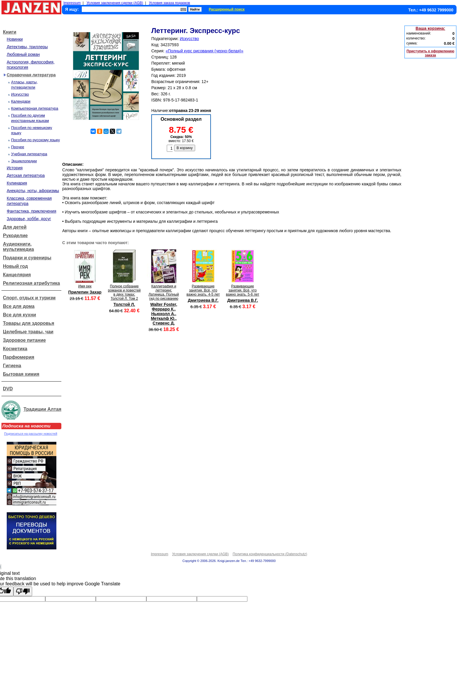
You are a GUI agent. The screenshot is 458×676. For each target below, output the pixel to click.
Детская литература (26, 175)
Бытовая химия (21, 374)
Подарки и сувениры (27, 257)
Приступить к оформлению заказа (430, 53)
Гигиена (12, 365)
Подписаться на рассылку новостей (30, 433)
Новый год (15, 266)
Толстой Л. (124, 304)
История (14, 167)
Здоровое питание (24, 340)
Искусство (20, 94)
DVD (8, 388)
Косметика (15, 348)
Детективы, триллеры (27, 46)
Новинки (15, 39)
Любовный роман (23, 54)
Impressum (72, 3)
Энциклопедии (24, 161)
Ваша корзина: (430, 28)
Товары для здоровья (28, 323)
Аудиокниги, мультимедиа (18, 247)
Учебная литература (29, 154)
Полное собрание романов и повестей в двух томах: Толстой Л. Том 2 (124, 292)
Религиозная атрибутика (31, 283)
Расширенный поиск (227, 9)
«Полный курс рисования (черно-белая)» (204, 51)
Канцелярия (17, 274)
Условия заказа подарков (169, 3)
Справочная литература (31, 75)
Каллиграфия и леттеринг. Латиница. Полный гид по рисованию (163, 292)
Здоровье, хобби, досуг (29, 218)
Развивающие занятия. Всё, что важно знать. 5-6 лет (242, 290)
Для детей (15, 227)
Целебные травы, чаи (28, 331)
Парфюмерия (18, 357)
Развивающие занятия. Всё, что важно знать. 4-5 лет (203, 290)
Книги (9, 32)
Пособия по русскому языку (35, 140)
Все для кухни (19, 314)
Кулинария (17, 183)
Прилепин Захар (85, 292)
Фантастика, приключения (31, 211)
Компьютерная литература (34, 108)
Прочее (17, 147)
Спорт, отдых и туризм (29, 297)
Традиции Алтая (42, 409)
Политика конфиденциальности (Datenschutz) (270, 554)
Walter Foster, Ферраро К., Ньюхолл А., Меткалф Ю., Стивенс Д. (163, 313)
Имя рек (84, 286)
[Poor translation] (22, 591)
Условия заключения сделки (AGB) (114, 3)
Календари (20, 101)
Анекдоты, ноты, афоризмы (33, 190)
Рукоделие (15, 235)
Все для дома (18, 306)
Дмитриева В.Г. (203, 300)
